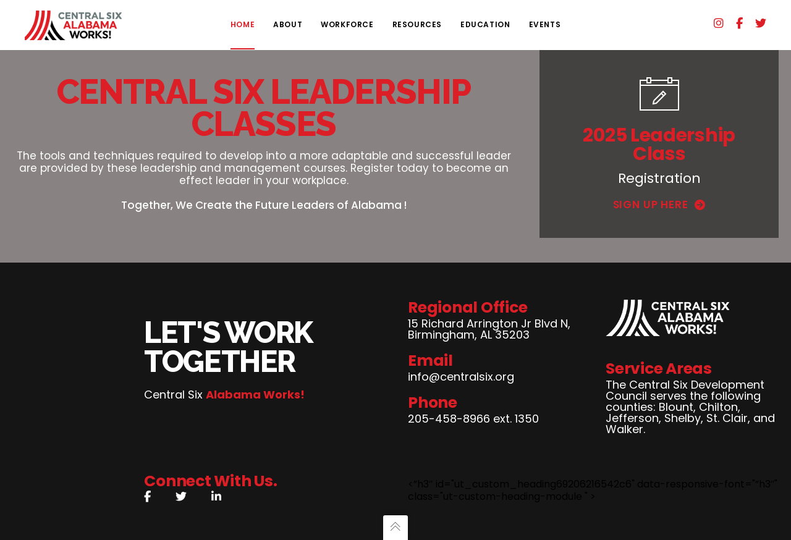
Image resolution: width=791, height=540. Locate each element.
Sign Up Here (659, 204)
